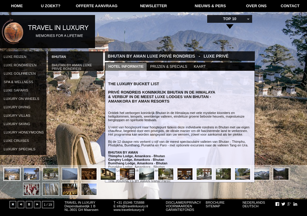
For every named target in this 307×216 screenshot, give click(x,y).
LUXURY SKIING (17, 124)
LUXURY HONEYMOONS (24, 132)
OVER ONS (256, 6)
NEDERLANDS (254, 202)
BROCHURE (215, 202)
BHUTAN (59, 56)
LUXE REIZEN (15, 56)
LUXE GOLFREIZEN (20, 73)
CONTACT (290, 6)
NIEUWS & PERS (210, 6)
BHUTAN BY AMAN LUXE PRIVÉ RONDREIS (72, 66)
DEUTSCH (250, 206)
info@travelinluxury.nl (132, 206)
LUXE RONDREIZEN (20, 65)
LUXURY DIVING (17, 107)
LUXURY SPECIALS (19, 149)
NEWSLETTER (153, 6)
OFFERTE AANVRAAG (97, 6)
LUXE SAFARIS (16, 90)
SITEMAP (213, 206)
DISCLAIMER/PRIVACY (183, 202)
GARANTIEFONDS (180, 210)
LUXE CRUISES (16, 140)
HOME (17, 6)
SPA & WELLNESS (18, 82)
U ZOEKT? (50, 6)
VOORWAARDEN (179, 206)
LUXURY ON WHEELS (21, 98)
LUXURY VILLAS (17, 115)
